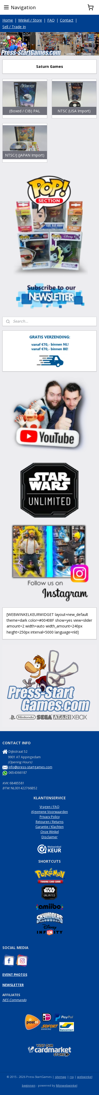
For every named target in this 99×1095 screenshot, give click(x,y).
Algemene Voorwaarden (49, 812)
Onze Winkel (49, 832)
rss (72, 1077)
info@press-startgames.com (30, 767)
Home (7, 20)
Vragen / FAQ (49, 807)
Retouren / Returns (50, 822)
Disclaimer (49, 837)
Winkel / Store (30, 20)
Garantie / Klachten (49, 827)
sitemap (60, 1077)
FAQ (51, 20)
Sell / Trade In (14, 26)
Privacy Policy (50, 817)
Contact (66, 20)
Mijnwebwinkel (66, 1085)
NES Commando (14, 1000)
